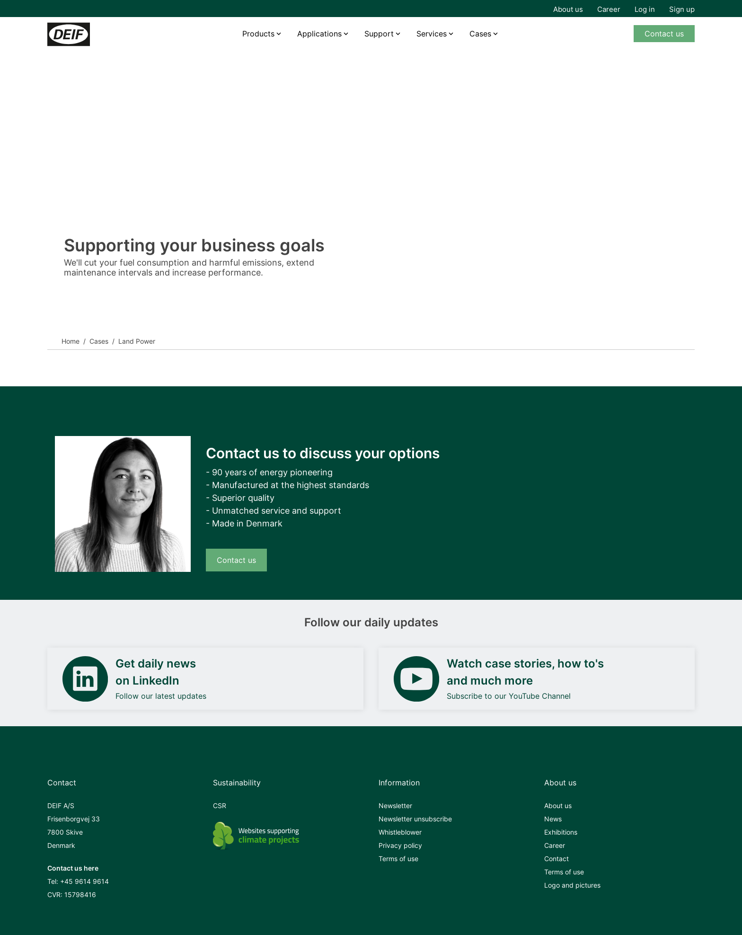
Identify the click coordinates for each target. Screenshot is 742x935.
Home (71, 341)
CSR (219, 805)
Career (608, 9)
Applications (319, 33)
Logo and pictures (572, 885)
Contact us (664, 33)
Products (258, 33)
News (553, 819)
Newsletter (395, 805)
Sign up (682, 9)
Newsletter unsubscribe (415, 819)
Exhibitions (560, 832)
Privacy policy (400, 845)
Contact (556, 859)
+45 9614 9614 (84, 881)
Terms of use (398, 859)
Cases (480, 33)
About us (568, 9)
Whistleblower (400, 832)
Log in (645, 9)
